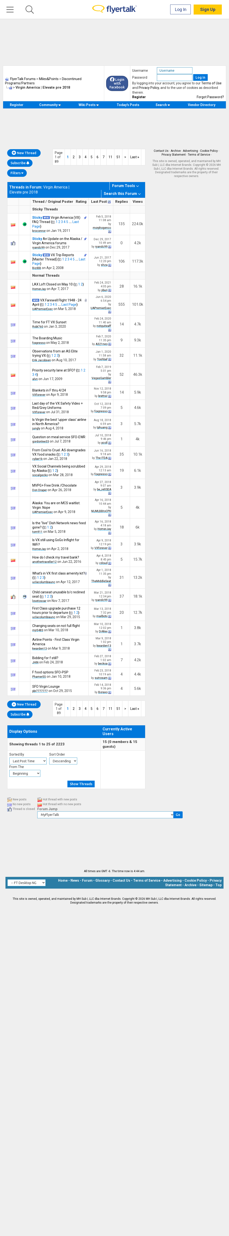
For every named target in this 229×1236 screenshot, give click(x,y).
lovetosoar (39, 601)
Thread (38, 201)
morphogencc (102, 227)
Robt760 (37, 326)
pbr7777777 (40, 691)
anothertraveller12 (44, 562)
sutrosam (101, 678)
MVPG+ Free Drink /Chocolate (54, 485)
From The (16, 767)
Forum (87, 880)
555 (121, 304)
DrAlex (103, 631)
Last (134, 157)
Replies (121, 201)
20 (122, 612)
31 (122, 577)
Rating (81, 201)
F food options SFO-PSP (50, 672)
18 (122, 527)
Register (139, 97)
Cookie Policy (209, 151)
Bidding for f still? (45, 658)
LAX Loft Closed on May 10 (52, 284)
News (75, 880)
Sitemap (206, 885)
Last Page (68, 304)
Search (163, 105)
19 (122, 470)
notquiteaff (104, 326)
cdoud (103, 563)
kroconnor (39, 231)
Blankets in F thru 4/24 (49, 390)
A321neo (102, 344)
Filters (17, 173)
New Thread (24, 153)
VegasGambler (101, 378)
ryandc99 (38, 247)
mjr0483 (37, 630)
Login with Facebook (117, 83)
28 (122, 286)
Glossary (102, 880)
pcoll (104, 442)
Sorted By (16, 754)
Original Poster (60, 201)
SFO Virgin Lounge (46, 686)
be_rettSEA (104, 489)
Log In (180, 9)
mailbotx (102, 616)
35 (122, 454)
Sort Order (57, 754)
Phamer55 (39, 676)
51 (118, 157)
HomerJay (39, 289)
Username (140, 70)
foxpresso (38, 343)
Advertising (190, 151)
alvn (35, 379)
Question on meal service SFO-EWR (58, 437)
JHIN (35, 662)
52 (122, 374)
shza (104, 265)
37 (122, 596)
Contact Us (161, 151)
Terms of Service (199, 154)
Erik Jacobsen (41, 360)
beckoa (103, 663)
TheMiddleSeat (101, 581)
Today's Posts (128, 105)
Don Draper (39, 490)
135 (121, 224)
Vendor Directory (201, 105)
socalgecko (40, 475)
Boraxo (103, 692)
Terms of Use (211, 83)
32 (122, 355)
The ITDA (102, 458)
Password (139, 77)
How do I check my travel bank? (55, 557)
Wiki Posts (89, 105)
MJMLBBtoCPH (101, 511)
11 (110, 157)
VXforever (38, 395)
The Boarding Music (47, 338)
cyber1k (37, 459)
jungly (36, 428)
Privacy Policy (149, 88)
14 (122, 324)
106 (121, 261)
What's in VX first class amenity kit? (58, 573)
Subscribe (20, 163)
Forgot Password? (210, 97)
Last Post (99, 201)
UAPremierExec (42, 309)
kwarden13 (39, 648)
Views (138, 201)
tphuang (102, 427)
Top (218, 885)
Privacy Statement (174, 154)
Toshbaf (102, 359)
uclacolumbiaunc (43, 582)
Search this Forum (120, 193)
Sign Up (207, 9)
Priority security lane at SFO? (53, 370)
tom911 (37, 532)
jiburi (104, 290)
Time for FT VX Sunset (49, 322)
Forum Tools (123, 185)
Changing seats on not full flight (56, 626)
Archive (176, 151)
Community (50, 105)
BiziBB (36, 268)
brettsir (103, 396)
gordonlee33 (40, 441)
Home (63, 880)
